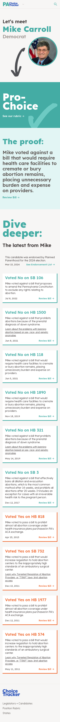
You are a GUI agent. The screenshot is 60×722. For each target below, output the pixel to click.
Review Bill (9, 197)
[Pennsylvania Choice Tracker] (11, 4)
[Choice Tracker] (30, 693)
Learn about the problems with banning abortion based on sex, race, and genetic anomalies (26, 332)
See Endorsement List (39, 264)
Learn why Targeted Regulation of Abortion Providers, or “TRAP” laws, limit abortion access (28, 577)
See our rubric (12, 116)
